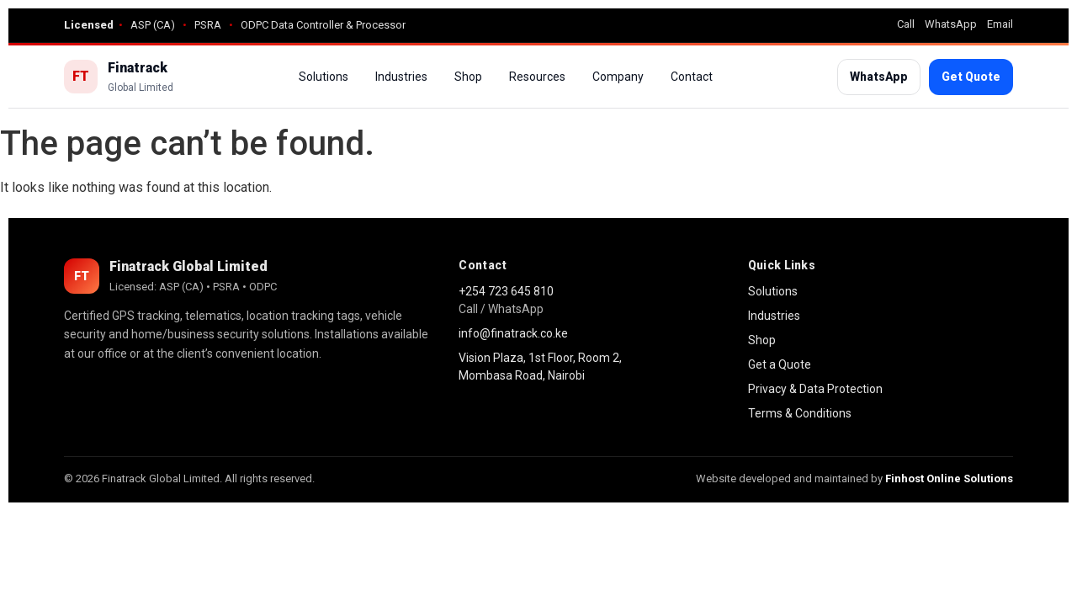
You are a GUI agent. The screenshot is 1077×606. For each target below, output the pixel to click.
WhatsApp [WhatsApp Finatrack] (951, 24)
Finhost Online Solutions (949, 478)
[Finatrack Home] (118, 76)
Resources (537, 76)
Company (618, 76)
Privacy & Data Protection (815, 389)
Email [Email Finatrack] (1000, 24)
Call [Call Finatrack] (906, 24)
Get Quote (971, 76)
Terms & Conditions (800, 413)
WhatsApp (879, 76)
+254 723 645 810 (506, 291)
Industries (401, 76)
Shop (468, 76)
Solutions (323, 76)
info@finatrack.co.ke (513, 333)
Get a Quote (779, 364)
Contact (692, 76)
